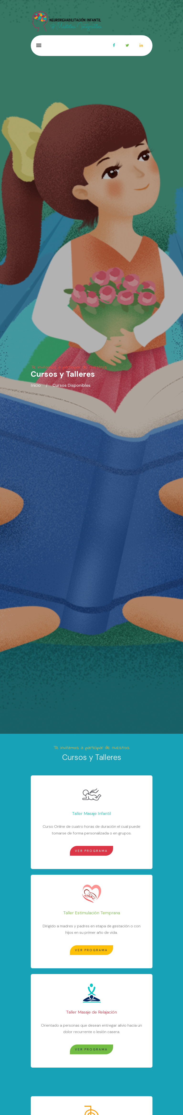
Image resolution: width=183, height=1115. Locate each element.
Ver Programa (91, 851)
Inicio (36, 385)
